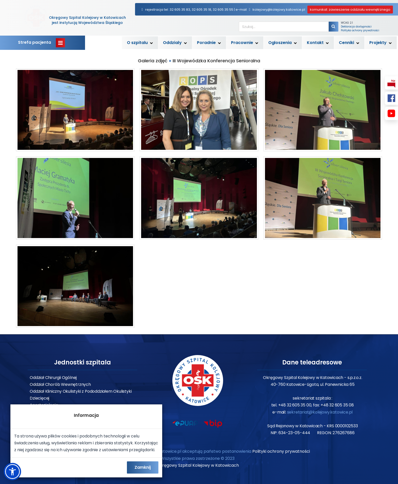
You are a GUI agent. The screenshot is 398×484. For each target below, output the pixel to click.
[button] (12, 471)
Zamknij (143, 467)
